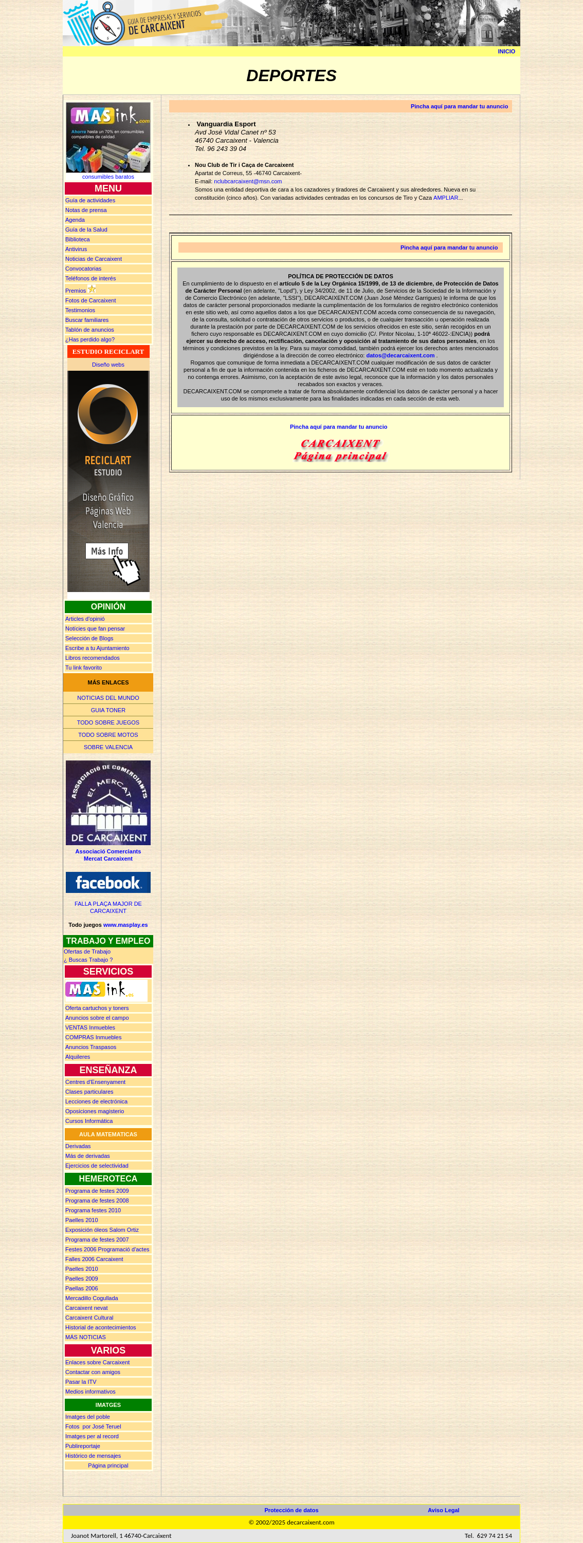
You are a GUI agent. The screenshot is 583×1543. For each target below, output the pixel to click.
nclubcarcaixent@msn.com (248, 181)
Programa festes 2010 (93, 1210)
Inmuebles (90, 1027)
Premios (75, 291)
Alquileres (77, 1057)
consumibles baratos (108, 177)
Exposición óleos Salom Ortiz (102, 1230)
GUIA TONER (108, 710)
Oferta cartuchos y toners (97, 1008)
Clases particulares (89, 1092)
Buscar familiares (86, 320)
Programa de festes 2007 (97, 1239)
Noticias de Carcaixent (93, 259)
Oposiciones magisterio (94, 1111)
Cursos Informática (89, 1121)
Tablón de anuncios (89, 330)
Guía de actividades (90, 200)
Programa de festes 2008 (97, 1200)
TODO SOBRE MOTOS (108, 735)
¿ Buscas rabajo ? (88, 960)
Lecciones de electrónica (96, 1101)
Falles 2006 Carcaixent (94, 1259)
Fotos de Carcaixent (90, 300)
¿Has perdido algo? (90, 339)
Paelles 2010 (81, 1220)
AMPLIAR (445, 198)
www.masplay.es (125, 925)
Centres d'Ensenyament (95, 1082)
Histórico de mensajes (93, 1456)
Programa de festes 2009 (97, 1191)
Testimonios (80, 310)
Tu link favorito (83, 667)
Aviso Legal (443, 1510)
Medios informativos (90, 1391)
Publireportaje (82, 1446)
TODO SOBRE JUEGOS (108, 722)
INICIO (507, 51)
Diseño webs (108, 364)
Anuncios (97, 1018)
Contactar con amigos (92, 1372)
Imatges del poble (87, 1417)
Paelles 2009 (81, 1278)
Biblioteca (77, 239)
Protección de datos (291, 1510)
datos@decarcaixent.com (400, 355)
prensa (86, 210)
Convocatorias (83, 268)
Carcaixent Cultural (89, 1318)
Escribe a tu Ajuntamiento (97, 648)
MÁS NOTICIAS (85, 1337)
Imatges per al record (92, 1436)
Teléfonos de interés (90, 278)
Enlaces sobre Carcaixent (97, 1362)
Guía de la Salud (86, 229)
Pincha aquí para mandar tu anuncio (459, 106)
